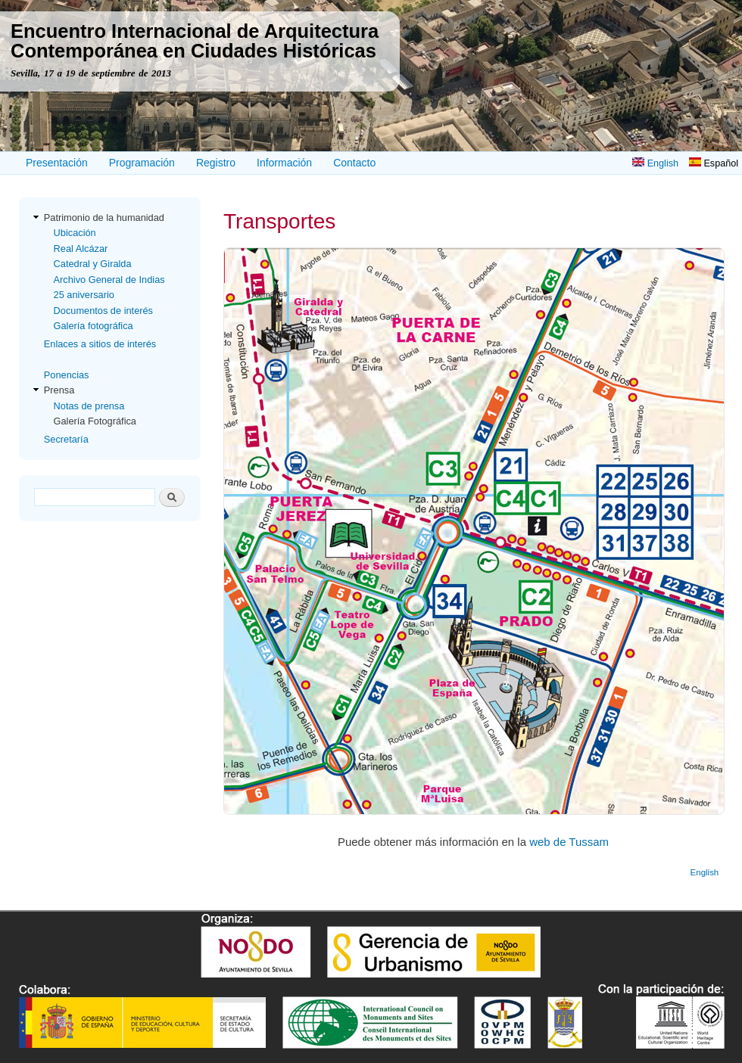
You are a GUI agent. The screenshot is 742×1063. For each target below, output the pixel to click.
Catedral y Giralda (93, 263)
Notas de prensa (89, 406)
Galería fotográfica (93, 325)
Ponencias (66, 375)
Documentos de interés (103, 310)
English (655, 163)
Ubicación (75, 232)
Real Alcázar (81, 248)
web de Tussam (569, 841)
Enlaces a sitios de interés (100, 344)
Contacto (354, 163)
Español (713, 163)
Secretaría (66, 439)
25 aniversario (84, 294)
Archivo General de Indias (109, 279)
